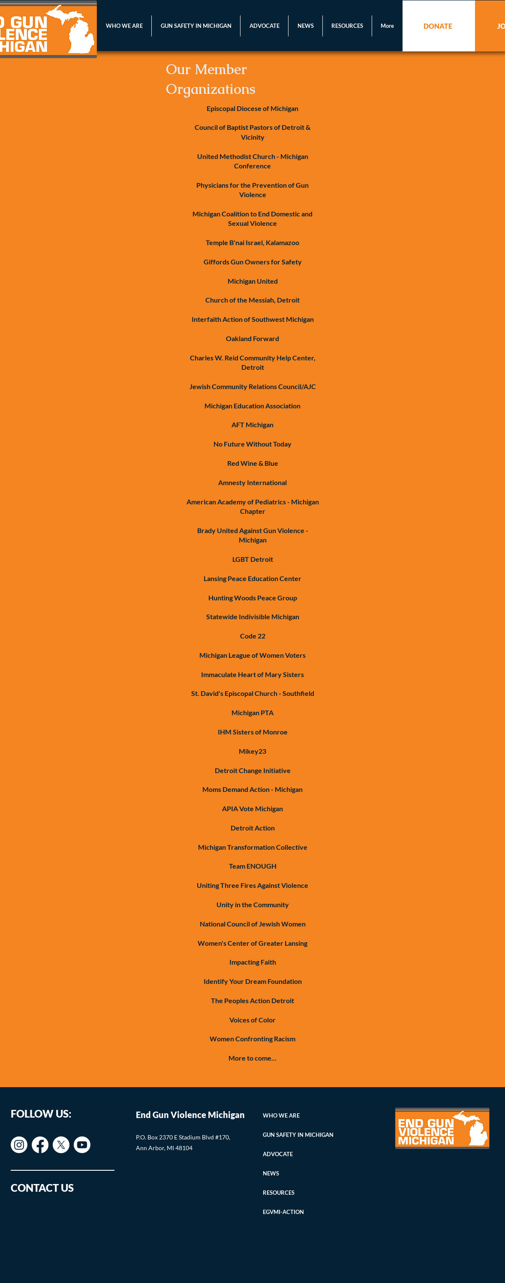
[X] (61, 1144)
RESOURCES (279, 1192)
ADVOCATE (278, 1154)
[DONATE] (439, 25)
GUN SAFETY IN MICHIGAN (298, 1134)
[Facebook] (40, 1144)
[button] (124, 25)
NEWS (271, 1173)
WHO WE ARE (281, 1115)
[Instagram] (19, 1144)
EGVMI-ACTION (283, 1211)
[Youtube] (82, 1144)
